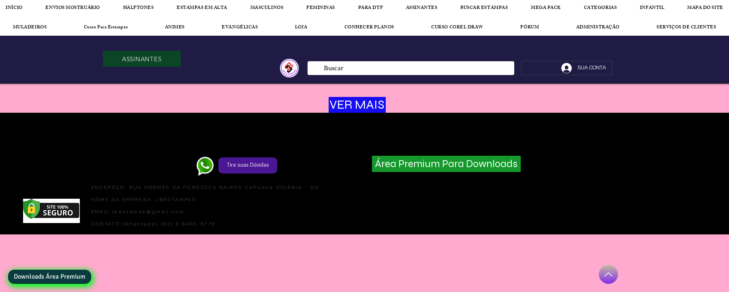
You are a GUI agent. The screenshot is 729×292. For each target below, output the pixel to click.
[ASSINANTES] (142, 59)
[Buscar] (410, 68)
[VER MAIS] (357, 105)
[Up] (608, 274)
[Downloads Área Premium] (49, 277)
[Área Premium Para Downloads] (446, 164)
